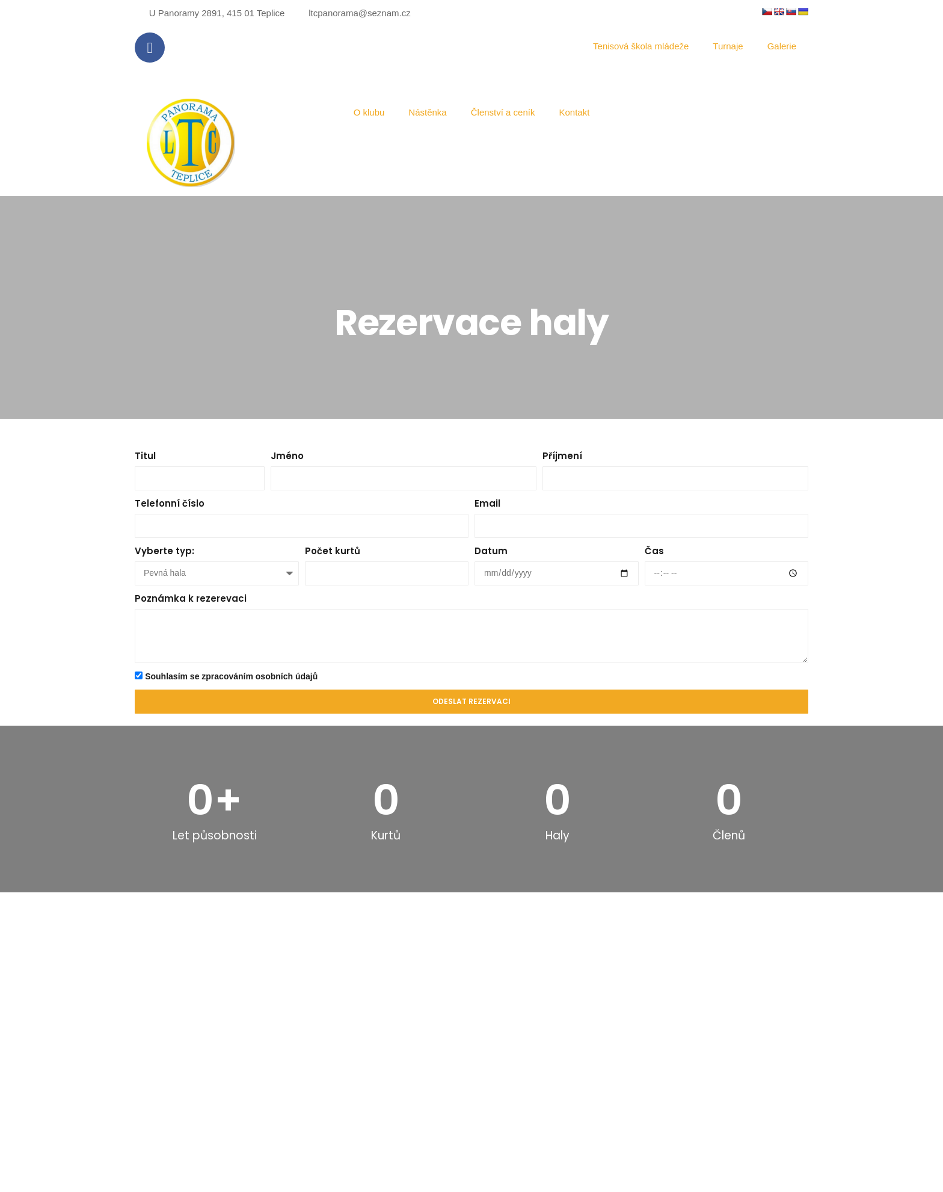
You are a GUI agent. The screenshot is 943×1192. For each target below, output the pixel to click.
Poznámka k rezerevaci (191, 598)
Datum (491, 551)
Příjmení (562, 455)
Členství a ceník (503, 112)
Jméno (287, 455)
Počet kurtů (332, 551)
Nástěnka (427, 112)
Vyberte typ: (164, 551)
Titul (145, 455)
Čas (654, 551)
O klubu (369, 112)
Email (487, 503)
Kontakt (574, 112)
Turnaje (728, 46)
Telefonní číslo (169, 503)
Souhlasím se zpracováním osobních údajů (231, 676)
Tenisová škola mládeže (641, 46)
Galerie (781, 46)
